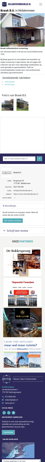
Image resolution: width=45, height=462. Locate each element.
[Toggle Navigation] (40, 4)
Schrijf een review (15, 231)
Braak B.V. (17, 173)
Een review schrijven (12, 220)
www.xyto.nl (9, 403)
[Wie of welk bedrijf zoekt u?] (19, 158)
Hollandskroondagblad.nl (19, 4)
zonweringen (10, 84)
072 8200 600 (10, 397)
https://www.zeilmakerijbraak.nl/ (25, 194)
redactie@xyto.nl (11, 400)
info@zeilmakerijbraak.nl (22, 191)
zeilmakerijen (10, 82)
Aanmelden (8, 432)
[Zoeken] (39, 158)
